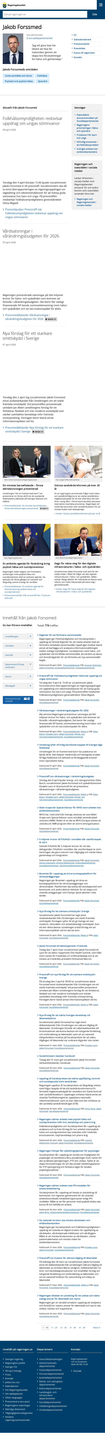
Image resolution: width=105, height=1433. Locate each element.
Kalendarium (11, 1386)
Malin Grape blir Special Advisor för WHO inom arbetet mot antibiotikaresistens (70, 809)
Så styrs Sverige (13, 1370)
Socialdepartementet (40, 38)
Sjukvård (42, 81)
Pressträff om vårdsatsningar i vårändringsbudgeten (66, 776)
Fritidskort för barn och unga (87, 136)
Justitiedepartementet (65, 667)
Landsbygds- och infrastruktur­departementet (48, 1395)
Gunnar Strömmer (93, 665)
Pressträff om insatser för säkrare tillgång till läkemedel (68, 1258)
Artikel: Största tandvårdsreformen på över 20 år (78, 513)
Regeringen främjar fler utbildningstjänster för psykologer (69, 1150)
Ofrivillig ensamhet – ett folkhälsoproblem (88, 143)
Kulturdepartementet (85, 863)
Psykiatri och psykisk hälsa (19, 81)
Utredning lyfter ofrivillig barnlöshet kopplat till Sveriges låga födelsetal (70, 746)
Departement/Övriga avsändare (19, 666)
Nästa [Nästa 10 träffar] (96, 1327)
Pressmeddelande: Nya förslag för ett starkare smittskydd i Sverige (34, 430)
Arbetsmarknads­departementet (48, 1365)
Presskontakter (82, 43)
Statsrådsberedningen (50, 1359)
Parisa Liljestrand (47, 863)
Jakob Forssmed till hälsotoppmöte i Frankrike (63, 945)
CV (75, 35)
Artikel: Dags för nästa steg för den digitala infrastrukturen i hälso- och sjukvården (75, 590)
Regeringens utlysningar (17, 1405)
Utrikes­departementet (50, 1409)
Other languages (13, 1397)
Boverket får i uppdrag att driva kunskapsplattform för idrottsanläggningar (67, 875)
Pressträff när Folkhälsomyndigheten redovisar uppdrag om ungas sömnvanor (70, 677)
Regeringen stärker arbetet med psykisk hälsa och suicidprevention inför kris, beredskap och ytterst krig (67, 1121)
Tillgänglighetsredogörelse (19, 1413)
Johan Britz (44, 1212)
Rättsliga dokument (15, 1409)
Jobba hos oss (12, 1382)
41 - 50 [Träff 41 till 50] (82, 1327)
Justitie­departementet (50, 1377)
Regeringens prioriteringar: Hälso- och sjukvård (87, 128)
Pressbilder (79, 48)
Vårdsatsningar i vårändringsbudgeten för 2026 (63, 710)
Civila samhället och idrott (18, 75)
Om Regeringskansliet (16, 1389)
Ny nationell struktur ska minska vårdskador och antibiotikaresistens (64, 1222)
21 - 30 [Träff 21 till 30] (63, 1327)
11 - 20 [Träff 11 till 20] (54, 1327)
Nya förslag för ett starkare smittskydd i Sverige (64, 911)
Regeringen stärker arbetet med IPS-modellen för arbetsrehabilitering (64, 1187)
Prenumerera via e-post (17, 1401)
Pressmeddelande (71, 665)
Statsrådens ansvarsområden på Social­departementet (87, 117)
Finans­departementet (50, 1369)
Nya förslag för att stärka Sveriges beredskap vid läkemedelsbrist (64, 1017)
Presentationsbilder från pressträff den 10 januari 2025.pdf (27, 596)
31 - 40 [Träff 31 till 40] (73, 1327)
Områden (19, 646)
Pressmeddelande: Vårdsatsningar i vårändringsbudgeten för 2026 (31, 317)
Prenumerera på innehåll (17, 699)
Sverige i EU (11, 1366)
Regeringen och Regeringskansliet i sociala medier (86, 202)
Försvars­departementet (51, 1373)
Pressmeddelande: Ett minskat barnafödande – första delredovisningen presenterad (27, 507)
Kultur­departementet (50, 1388)
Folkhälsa (42, 75)
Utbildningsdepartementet (71, 865)
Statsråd (19, 655)
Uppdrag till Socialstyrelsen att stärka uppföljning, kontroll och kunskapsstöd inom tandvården (69, 1080)
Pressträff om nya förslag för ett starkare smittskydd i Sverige (67, 976)
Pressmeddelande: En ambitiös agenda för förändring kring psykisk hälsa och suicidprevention (24, 589)
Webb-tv (84, 731)
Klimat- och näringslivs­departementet (51, 1383)
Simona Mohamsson (65, 863)
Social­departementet (50, 1402)
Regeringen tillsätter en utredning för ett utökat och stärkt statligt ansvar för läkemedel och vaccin (69, 1297)
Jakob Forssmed (46, 667)
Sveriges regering (14, 1359)
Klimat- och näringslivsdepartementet (62, 735)
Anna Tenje (90, 1108)
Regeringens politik (15, 1363)
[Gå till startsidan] (14, 4)
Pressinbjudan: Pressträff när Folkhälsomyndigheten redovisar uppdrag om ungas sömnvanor (34, 213)
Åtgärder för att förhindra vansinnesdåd (60, 635)
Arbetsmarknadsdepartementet (64, 1212)
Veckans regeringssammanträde (17, 1418)
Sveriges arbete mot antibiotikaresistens (87, 150)
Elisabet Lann (52, 734)
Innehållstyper (19, 636)
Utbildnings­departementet (53, 1406)
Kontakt (78, 57)
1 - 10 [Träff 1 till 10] (45, 1327)
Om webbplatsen (14, 1393)
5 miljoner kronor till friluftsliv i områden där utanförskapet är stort (70, 841)
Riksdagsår (19, 686)
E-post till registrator (84, 52)
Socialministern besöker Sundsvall (57, 1055)
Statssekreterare (82, 39)
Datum (19, 676)
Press (8, 1374)
